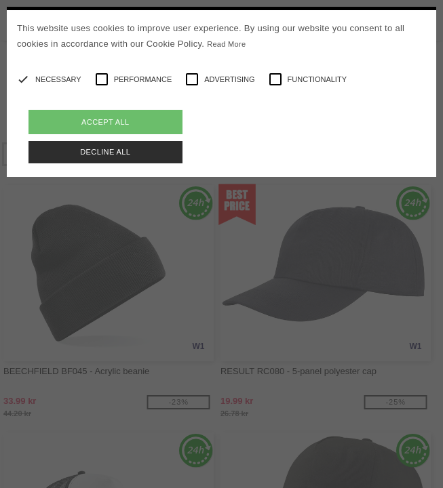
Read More (226, 44)
